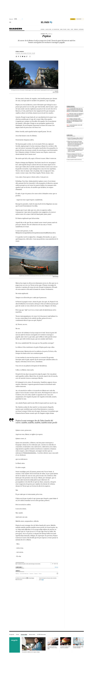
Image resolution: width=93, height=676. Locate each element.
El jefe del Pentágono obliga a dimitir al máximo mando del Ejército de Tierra (75, 138)
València (17, 573)
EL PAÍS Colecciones (41, 634)
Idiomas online (32, 634)
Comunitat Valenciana (24, 573)
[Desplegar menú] (10, 22)
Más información (19, 579)
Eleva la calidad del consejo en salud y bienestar (78, 647)
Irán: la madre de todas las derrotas (75, 159)
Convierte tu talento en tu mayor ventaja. (31, 652)
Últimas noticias (71, 106)
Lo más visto (69, 135)
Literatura (42, 29)
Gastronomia (81, 29)
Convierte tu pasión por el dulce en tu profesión (65, 647)
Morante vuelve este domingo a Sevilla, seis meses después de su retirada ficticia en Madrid (75, 115)
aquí (43, 579)
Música (68, 29)
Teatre (72, 29)
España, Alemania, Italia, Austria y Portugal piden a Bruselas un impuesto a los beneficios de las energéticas (74, 120)
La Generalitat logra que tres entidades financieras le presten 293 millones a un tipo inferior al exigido (75, 110)
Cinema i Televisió (63, 29)
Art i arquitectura (55, 29)
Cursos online (24, 634)
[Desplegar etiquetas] (57, 573)
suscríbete (73, 19)
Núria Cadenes (20, 51)
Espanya (36, 573)
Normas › (56, 567)
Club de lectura (48, 29)
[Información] (51, 33)
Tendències (76, 29)
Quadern (15, 29)
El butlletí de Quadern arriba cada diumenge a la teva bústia (28, 563)
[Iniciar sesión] (80, 19)
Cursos (17, 634)
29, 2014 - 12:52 (19, 53)
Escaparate (11, 634)
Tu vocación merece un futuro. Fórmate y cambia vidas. (52, 647)
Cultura (40, 573)
